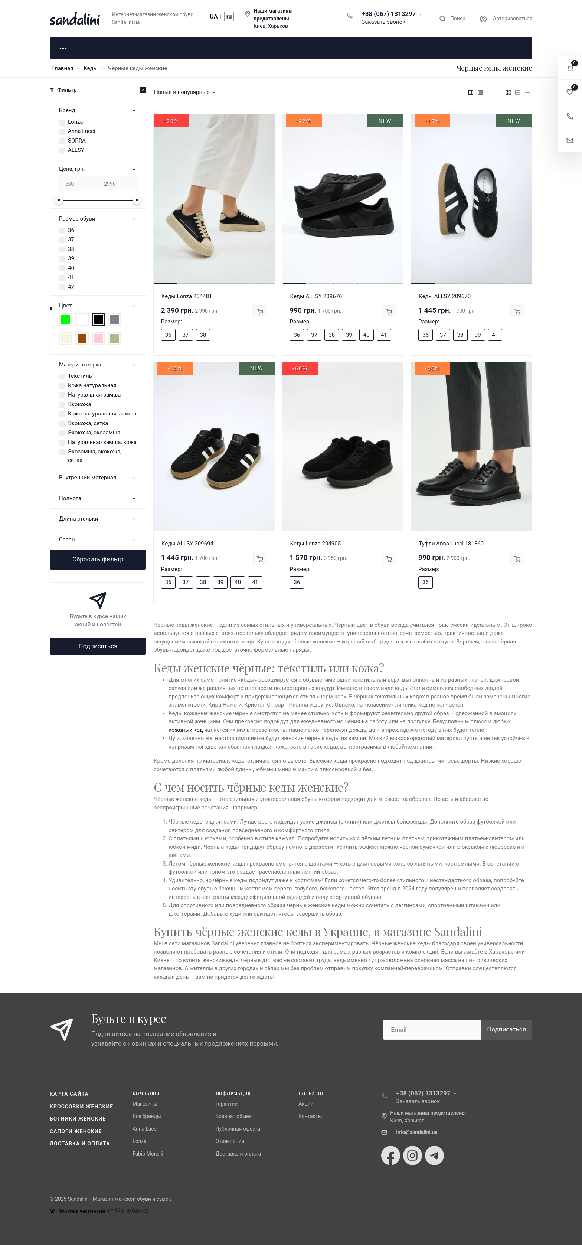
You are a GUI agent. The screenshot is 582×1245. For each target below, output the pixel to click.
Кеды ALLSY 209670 (445, 296)
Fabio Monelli (148, 1154)
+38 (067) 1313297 (389, 13)
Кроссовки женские (81, 1106)
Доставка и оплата (80, 1144)
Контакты (310, 1116)
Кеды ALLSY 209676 (316, 296)
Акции (306, 1104)
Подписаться (98, 646)
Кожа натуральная (92, 385)
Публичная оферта (238, 1129)
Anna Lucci (81, 131)
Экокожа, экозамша (94, 432)
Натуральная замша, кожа (102, 442)
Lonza (75, 121)
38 (71, 249)
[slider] (59, 200)
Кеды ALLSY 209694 (187, 543)
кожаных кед (186, 730)
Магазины (145, 1104)
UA (214, 16)
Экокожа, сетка (88, 423)
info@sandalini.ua (417, 1132)
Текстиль (80, 375)
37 (71, 239)
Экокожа (79, 404)
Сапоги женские (76, 1131)
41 (71, 277)
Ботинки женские (78, 1119)
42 (71, 287)
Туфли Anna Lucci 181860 (451, 543)
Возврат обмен (234, 1116)
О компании (230, 1141)
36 (71, 230)
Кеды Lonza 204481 (186, 296)
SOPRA (77, 140)
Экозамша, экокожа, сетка (94, 455)
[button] (570, 68)
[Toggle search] (452, 19)
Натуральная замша (94, 394)
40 (71, 268)
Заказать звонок (383, 22)
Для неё (86, 47)
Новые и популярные (182, 92)
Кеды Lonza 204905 (315, 543)
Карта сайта (69, 1094)
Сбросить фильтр (98, 559)
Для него (161, 47)
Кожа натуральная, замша (102, 413)
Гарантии (227, 1104)
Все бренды (147, 1116)
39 (71, 258)
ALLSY (76, 150)
